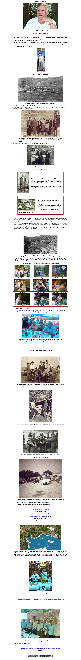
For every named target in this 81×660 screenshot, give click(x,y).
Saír (40, 650)
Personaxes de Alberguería (40, 1)
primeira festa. (28, 308)
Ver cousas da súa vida (40, 74)
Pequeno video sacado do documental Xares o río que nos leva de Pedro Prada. (40, 648)
